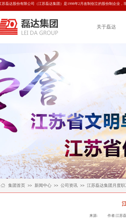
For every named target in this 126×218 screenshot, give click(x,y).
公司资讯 (69, 185)
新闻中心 (43, 185)
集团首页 (16, 185)
